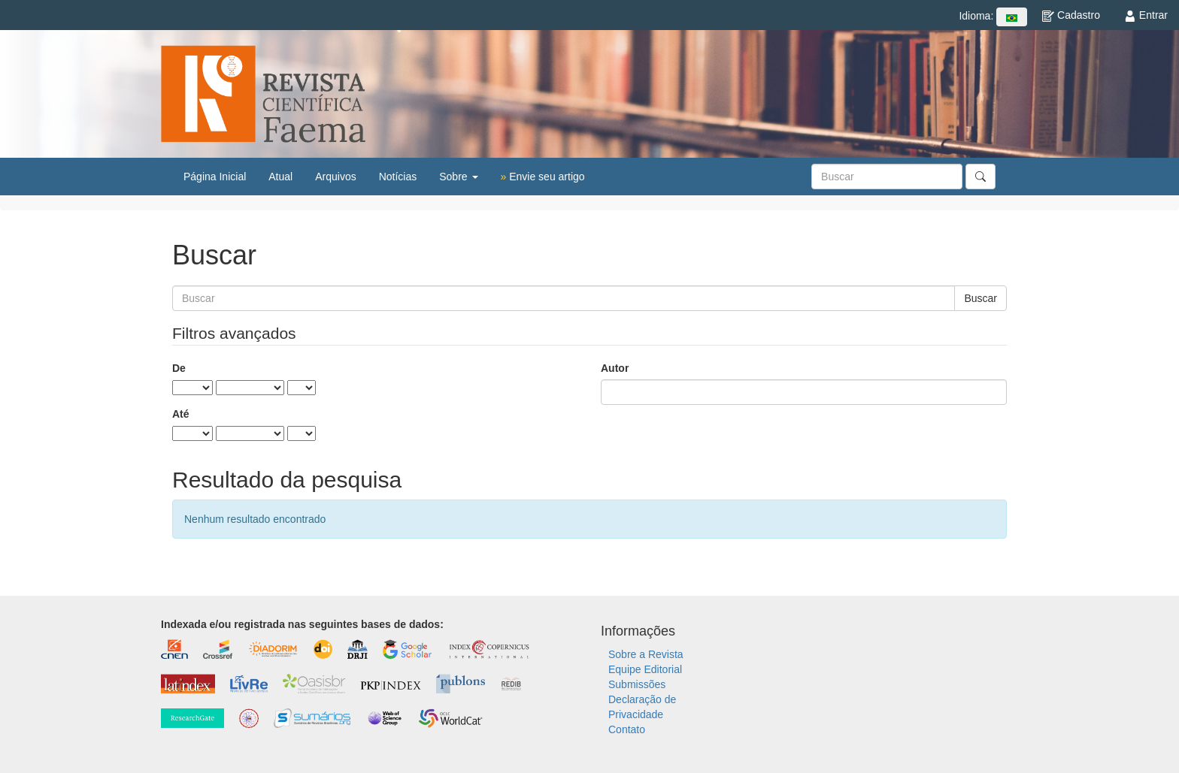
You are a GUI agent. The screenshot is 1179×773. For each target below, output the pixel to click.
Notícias (398, 177)
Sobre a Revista (645, 654)
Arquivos (335, 177)
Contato (626, 729)
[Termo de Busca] (886, 176)
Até (180, 414)
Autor (615, 368)
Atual (280, 177)
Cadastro (1071, 15)
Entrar (1146, 15)
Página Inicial (214, 177)
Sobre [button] (458, 177)
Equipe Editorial (645, 669)
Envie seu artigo (543, 177)
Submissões (636, 684)
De (179, 368)
